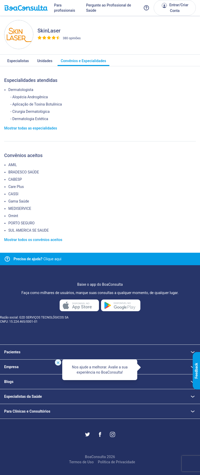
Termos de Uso (81, 462)
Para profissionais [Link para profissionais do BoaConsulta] (64, 7)
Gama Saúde (18, 201)
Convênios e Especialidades (83, 62)
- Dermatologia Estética (29, 119)
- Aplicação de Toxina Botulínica (36, 104)
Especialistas (18, 62)
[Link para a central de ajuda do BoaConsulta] (146, 8)
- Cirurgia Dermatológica (30, 111)
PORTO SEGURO (21, 223)
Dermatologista (20, 90)
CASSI (13, 194)
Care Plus (16, 187)
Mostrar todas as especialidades (30, 128)
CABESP (15, 179)
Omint (13, 216)
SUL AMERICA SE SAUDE (28, 230)
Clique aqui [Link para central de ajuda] (37, 259)
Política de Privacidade (116, 462)
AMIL (12, 165)
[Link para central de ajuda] (7, 259)
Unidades (45, 62)
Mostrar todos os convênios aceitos (33, 240)
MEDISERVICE (19, 208)
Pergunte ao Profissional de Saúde (108, 7)
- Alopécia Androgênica (29, 97)
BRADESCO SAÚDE (23, 172)
